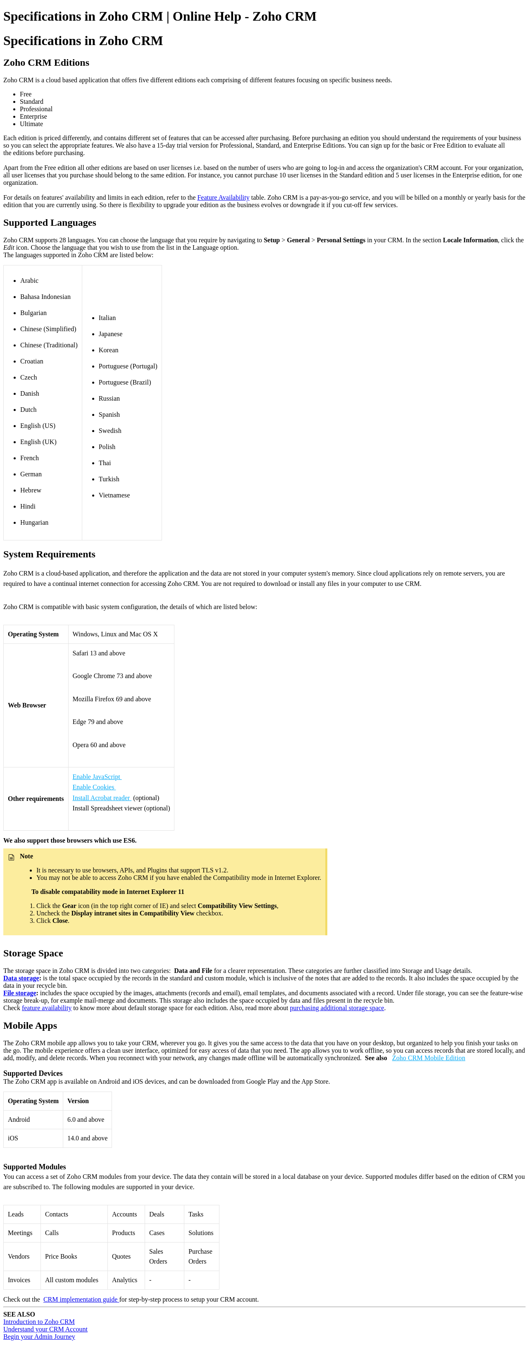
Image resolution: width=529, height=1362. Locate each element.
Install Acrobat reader (102, 797)
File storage (19, 992)
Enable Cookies (94, 787)
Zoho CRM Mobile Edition (428, 1057)
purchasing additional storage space (337, 1007)
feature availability (46, 1007)
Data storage (21, 978)
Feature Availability (223, 197)
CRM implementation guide (81, 1299)
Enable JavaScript (97, 776)
